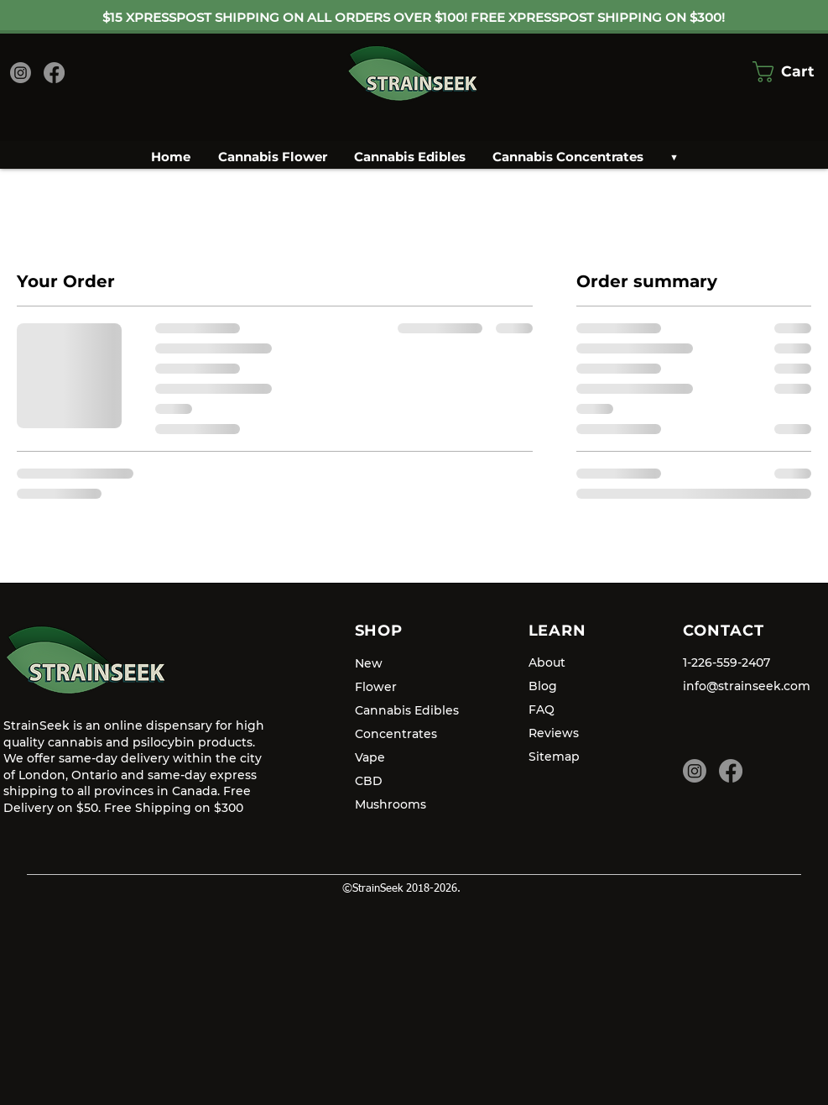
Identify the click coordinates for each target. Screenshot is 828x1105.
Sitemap (554, 756)
